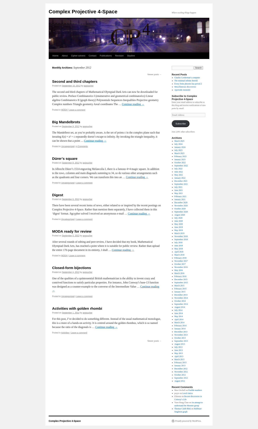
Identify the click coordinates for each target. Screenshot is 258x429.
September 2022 (181, 165)
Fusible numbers (195, 390)
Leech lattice (187, 393)
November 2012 (181, 372)
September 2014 (181, 304)
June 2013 (178, 350)
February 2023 (180, 156)
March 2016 (179, 273)
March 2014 (179, 322)
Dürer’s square (64, 158)
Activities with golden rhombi (77, 308)
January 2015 (179, 292)
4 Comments (82, 146)
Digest (57, 195)
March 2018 (179, 255)
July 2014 (178, 310)
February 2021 (180, 196)
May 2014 (178, 316)
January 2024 (179, 147)
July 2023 (178, 150)
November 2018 (181, 236)
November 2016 (181, 267)
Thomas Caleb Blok (182, 408)
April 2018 (178, 252)
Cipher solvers (78, 55)
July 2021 (178, 187)
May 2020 (178, 224)
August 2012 (179, 381)
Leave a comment (77, 110)
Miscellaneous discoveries (185, 87)
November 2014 (181, 298)
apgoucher (89, 86)
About (65, 55)
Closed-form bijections (71, 268)
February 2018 (180, 258)
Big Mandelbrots (66, 122)
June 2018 (178, 245)
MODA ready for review (71, 231)
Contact (92, 55)
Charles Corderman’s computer (187, 77)
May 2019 (178, 230)
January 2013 (179, 365)
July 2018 (178, 242)
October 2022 (180, 162)
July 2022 (178, 168)
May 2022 (178, 175)
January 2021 (179, 199)
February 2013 (180, 362)
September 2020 (181, 212)
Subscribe (180, 123)
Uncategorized (67, 146)
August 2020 (179, 215)
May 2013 (178, 353)
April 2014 (178, 319)
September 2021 (181, 184)
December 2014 (180, 295)
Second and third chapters (74, 81)
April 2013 (178, 356)
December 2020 (180, 202)
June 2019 (178, 227)
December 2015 (180, 279)
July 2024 (178, 144)
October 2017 (180, 264)
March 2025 (179, 141)
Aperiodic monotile (182, 90)
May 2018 (178, 248)
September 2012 (181, 378)
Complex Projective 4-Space (83, 11)
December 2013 (180, 332)
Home (55, 55)
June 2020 (178, 221)
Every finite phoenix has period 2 (188, 84)
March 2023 (179, 153)
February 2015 (180, 288)
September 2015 (181, 282)
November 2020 (181, 205)
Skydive (131, 55)
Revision (119, 55)
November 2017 (181, 261)
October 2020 (180, 208)
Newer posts (154, 74)
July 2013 (178, 347)
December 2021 (180, 181)
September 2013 (181, 341)
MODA (64, 110)
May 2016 (178, 270)
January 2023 (179, 159)
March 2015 (179, 285)
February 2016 (180, 276)
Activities (65, 333)
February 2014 (180, 325)
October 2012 (180, 375)
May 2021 (178, 193)
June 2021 (178, 190)
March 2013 (179, 359)
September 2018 (181, 239)
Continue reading (133, 104)
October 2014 (180, 301)
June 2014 (178, 313)
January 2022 (179, 178)
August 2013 (179, 344)
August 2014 (179, 307)
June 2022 (178, 172)
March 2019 (179, 233)
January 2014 (179, 328)
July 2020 (178, 218)
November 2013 (181, 335)
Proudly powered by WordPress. (188, 421)
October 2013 (180, 338)
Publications (106, 55)
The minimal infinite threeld (186, 80)
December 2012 (180, 368)
